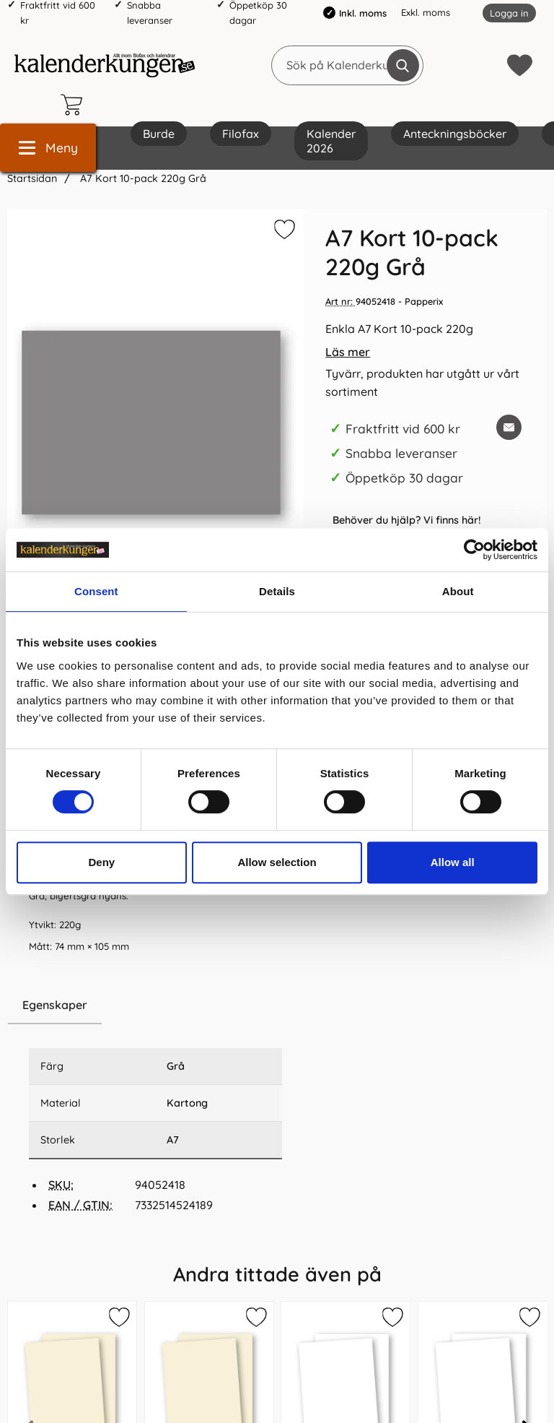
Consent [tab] (96, 591)
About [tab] (458, 591)
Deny (101, 862)
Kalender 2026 (331, 140)
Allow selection (276, 862)
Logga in (509, 13)
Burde (159, 133)
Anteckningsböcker (454, 133)
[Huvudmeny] (48, 148)
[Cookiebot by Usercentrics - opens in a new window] (474, 550)
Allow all (453, 862)
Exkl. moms (425, 12)
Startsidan (32, 178)
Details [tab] (277, 591)
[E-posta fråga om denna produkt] (509, 427)
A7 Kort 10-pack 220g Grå (141, 178)
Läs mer (347, 352)
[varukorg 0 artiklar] (75, 105)
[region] (155, 1005)
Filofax (240, 133)
